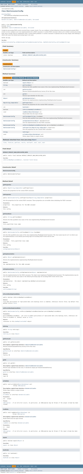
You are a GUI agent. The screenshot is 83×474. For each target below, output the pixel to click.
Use (18, 1)
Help (35, 1)
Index (32, 1)
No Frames (25, 4)
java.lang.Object (6, 14)
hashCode (25, 107)
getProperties (27, 102)
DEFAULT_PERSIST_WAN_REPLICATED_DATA (34, 55)
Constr (16, 6)
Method (21, 6)
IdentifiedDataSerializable (22, 19)
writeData (26, 134)
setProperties (27, 127)
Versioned (36, 19)
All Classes (34, 4)
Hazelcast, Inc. (12, 472)
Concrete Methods (32, 77)
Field (12, 6)
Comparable (14, 102)
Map (4, 102)
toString (25, 132)
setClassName (27, 116)
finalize (10, 142)
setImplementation (28, 120)
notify (23, 142)
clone (4, 142)
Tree (21, 1)
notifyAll (30, 142)
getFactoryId (27, 89)
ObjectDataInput (34, 112)
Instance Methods (18, 77)
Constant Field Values (30, 159)
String (5, 85)
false (15, 303)
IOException (21, 385)
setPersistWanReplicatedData (32, 125)
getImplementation (28, 98)
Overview (3, 1)
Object (9, 26)
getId (24, 94)
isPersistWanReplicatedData (31, 109)
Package (9, 1)
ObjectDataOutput (34, 134)
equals (25, 82)
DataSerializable (7, 19)
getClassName (27, 85)
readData (25, 112)
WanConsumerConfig (9, 68)
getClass (17, 142)
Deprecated (26, 1)
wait (35, 142)
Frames (20, 4)
